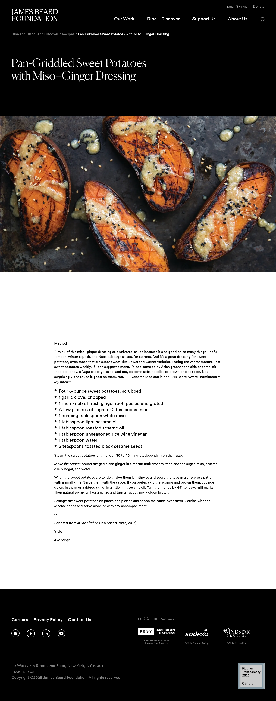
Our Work (124, 18)
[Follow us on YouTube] (61, 633)
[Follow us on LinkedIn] (46, 633)
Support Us (204, 18)
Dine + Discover (163, 18)
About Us (237, 18)
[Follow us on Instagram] (15, 633)
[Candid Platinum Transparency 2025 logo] (251, 688)
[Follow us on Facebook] (30, 633)
